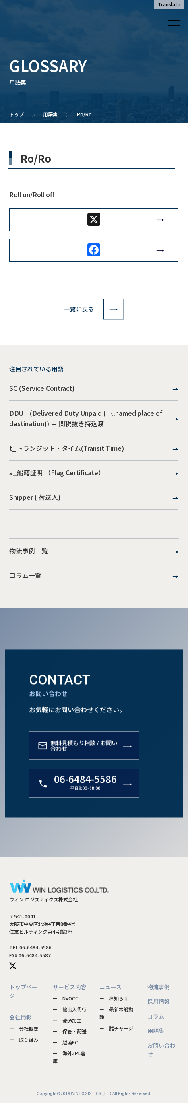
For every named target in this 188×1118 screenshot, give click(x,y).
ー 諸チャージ (116, 1042)
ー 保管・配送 (70, 1045)
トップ (16, 114)
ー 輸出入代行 (70, 1024)
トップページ (23, 1006)
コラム (155, 1031)
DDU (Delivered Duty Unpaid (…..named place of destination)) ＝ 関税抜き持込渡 (93, 421)
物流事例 (158, 1002)
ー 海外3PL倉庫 (69, 1071)
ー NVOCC (66, 1013)
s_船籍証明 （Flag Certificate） (93, 480)
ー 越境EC (65, 1057)
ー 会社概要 (23, 1043)
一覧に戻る (94, 309)
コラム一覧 (93, 589)
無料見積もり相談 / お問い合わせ (84, 785)
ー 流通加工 (67, 1034)
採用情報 (158, 1016)
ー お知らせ (113, 1013)
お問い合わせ (161, 1064)
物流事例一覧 (93, 562)
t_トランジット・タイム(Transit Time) (93, 453)
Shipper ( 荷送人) (93, 507)
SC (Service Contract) (93, 389)
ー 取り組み (23, 1054)
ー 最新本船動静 (116, 1028)
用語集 (50, 114)
